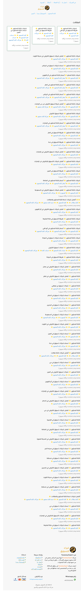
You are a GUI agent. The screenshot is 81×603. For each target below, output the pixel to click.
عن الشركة (69, 2)
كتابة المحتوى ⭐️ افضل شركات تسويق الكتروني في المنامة (58, 430)
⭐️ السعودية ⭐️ (59, 193)
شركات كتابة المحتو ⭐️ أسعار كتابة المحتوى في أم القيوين (58, 75)
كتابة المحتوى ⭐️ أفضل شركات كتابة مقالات (62, 353)
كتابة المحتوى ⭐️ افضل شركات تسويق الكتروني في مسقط (57, 487)
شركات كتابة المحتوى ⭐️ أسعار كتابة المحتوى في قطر (59, 85)
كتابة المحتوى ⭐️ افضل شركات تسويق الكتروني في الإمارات (57, 391)
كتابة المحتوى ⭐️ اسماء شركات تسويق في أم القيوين (59, 382)
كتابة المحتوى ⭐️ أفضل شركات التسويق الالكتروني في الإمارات (56, 516)
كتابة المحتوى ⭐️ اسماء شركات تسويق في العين (61, 334)
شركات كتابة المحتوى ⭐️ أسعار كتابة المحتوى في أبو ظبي (58, 228)
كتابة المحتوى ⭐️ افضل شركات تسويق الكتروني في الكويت (58, 324)
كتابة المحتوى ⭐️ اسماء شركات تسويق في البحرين (60, 305)
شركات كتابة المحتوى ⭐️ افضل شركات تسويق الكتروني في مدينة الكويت (53, 56)
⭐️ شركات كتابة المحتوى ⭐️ (56, 59)
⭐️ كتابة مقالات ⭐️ (71, 203)
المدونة (39, 2)
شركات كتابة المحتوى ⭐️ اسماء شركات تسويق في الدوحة (58, 238)
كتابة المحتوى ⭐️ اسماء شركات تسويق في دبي (61, 363)
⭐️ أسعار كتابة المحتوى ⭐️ (56, 78)
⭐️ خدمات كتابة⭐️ (42, 250)
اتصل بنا (61, 2)
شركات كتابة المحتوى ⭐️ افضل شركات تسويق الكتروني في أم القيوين (54, 209)
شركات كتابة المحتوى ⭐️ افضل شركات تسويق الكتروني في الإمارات (55, 152)
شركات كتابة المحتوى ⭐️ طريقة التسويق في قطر (61, 133)
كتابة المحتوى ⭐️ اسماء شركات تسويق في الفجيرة (60, 420)
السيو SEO (18, 560)
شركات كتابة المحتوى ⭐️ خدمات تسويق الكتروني (61, 248)
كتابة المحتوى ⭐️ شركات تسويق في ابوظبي (63, 286)
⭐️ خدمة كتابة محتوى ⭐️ (45, 203)
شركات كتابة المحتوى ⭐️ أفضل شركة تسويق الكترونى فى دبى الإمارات (54, 104)
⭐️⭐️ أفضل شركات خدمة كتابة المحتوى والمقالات (60, 200)
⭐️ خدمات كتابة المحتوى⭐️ (56, 250)
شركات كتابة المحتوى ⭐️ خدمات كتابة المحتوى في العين (15, 30)
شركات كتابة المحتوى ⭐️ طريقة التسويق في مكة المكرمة (58, 219)
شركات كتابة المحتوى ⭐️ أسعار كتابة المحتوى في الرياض (58, 94)
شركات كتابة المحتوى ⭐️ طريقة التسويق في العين (60, 171)
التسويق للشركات (33, 569)
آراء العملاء (53, 2)
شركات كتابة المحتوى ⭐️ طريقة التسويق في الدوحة (60, 257)
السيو (30, 13)
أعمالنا (46, 2)
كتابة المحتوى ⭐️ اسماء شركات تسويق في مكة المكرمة (59, 525)
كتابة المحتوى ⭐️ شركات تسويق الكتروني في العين (60, 372)
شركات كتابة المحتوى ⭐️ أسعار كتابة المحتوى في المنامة (58, 181)
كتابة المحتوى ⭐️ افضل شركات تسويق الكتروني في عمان (58, 267)
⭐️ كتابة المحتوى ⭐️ (19, 35)
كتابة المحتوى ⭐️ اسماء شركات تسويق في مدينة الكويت (58, 477)
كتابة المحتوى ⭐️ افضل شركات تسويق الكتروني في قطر (58, 276)
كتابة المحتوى (17, 558)
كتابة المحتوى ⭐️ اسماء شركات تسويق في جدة (61, 343)
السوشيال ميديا (39, 13)
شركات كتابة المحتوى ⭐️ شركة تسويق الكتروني (61, 114)
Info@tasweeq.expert (33, 579)
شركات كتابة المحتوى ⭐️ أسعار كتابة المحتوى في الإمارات (58, 123)
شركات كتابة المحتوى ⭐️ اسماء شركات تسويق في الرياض (58, 66)
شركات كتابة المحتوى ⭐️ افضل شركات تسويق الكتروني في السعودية (54, 190)
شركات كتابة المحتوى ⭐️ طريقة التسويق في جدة (61, 142)
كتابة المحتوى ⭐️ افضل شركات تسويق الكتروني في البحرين (58, 468)
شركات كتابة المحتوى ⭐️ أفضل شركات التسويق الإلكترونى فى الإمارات (54, 161)
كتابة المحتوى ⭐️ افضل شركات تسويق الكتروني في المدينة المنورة (55, 439)
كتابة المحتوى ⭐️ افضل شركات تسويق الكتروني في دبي (59, 410)
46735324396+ (65, 580)
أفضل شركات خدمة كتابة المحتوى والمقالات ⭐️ (61, 497)
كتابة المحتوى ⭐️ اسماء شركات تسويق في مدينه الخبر (59, 449)
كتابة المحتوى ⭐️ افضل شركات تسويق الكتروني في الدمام (58, 401)
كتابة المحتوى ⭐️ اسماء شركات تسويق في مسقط (60, 458)
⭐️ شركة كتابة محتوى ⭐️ (39, 107)
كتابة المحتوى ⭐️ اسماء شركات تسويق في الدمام (61, 295)
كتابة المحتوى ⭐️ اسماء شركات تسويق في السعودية (59, 315)
